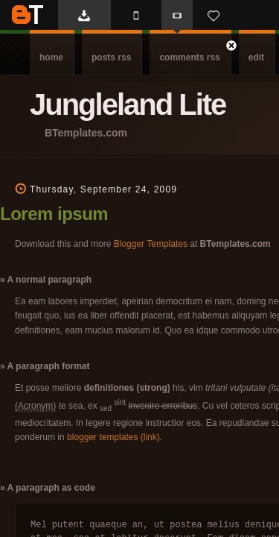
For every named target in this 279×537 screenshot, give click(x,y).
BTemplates (27, 14)
